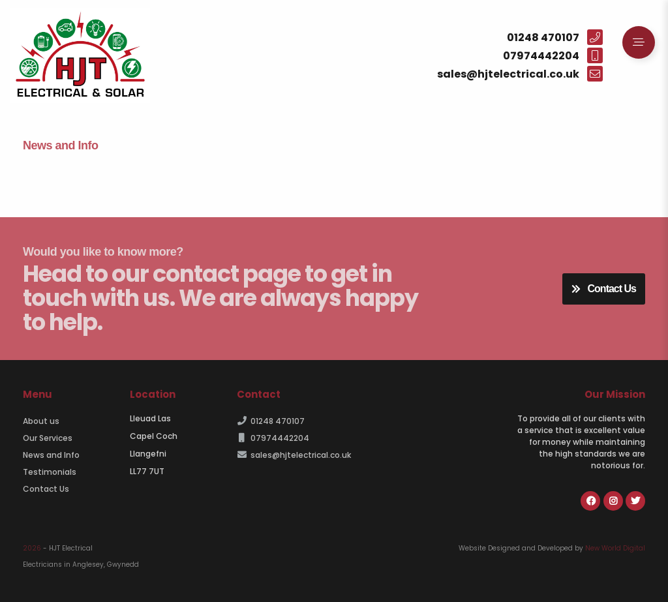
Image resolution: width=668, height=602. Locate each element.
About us (41, 421)
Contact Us (603, 288)
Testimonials (49, 471)
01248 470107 (271, 421)
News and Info (51, 454)
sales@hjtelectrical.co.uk (294, 454)
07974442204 (273, 438)
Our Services (47, 438)
